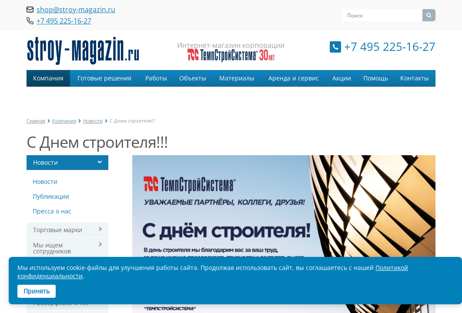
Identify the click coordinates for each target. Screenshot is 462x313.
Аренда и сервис (293, 78)
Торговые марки (57, 230)
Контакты (414, 78)
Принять (36, 291)
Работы (156, 78)
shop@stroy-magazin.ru (76, 9)
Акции (341, 78)
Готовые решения (104, 78)
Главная (36, 120)
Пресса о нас (52, 211)
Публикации (51, 196)
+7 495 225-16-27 (389, 46)
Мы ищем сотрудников (52, 248)
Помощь (375, 78)
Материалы (236, 78)
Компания (48, 78)
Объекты (192, 78)
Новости (93, 120)
